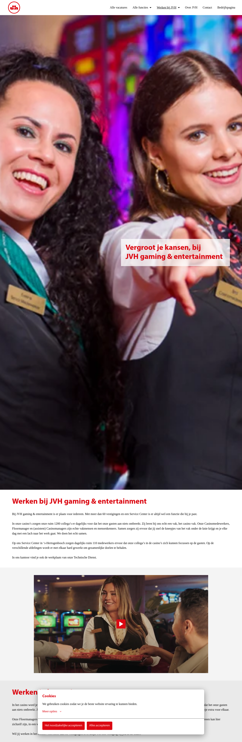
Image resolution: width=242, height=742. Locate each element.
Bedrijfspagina (225, 7)
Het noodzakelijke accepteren (63, 725)
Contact (205, 7)
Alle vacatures (112, 7)
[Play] (121, 623)
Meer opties (51, 711)
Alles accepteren (99, 725)
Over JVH (188, 7)
